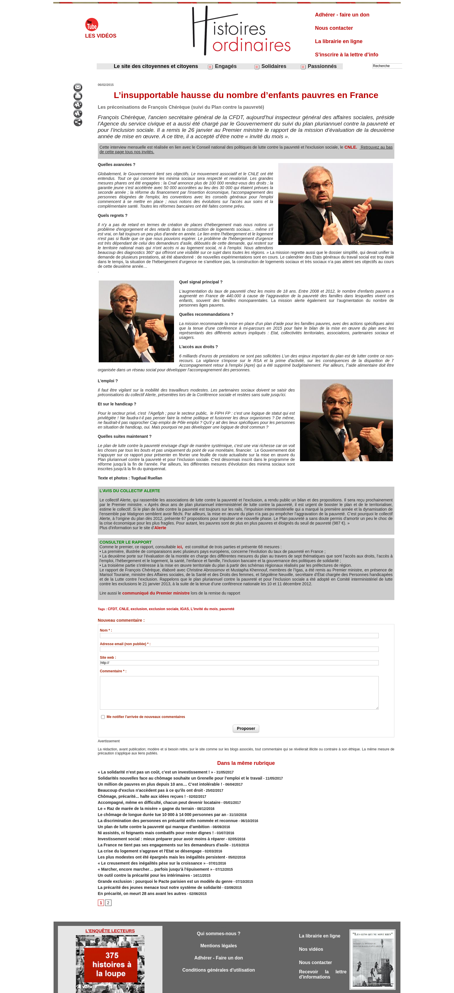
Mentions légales (219, 928)
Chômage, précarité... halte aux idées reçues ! (135, 792)
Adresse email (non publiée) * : (125, 643)
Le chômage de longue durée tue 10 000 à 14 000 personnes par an (153, 807)
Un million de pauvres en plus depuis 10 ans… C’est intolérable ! (151, 781)
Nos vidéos (312, 931)
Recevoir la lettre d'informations (323, 958)
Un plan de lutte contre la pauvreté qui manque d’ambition (146, 818)
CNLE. (351, 147)
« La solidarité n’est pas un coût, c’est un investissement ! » (147, 771)
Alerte (160, 527)
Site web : (108, 657)
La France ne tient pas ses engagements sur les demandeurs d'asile (154, 833)
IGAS (177, 608)
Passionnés (318, 66)
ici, (179, 547)
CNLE (122, 608)
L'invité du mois (194, 608)
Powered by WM (256, 987)
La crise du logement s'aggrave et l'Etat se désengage (142, 839)
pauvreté (214, 608)
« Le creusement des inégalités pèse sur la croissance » (144, 849)
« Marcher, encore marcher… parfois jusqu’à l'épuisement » (147, 854)
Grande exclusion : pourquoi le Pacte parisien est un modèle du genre (155, 865)
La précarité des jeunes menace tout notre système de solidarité (151, 870)
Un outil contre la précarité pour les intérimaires (137, 859)
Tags (237, 987)
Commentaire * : (113, 671)
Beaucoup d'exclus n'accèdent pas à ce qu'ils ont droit (143, 787)
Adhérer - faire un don (342, 15)
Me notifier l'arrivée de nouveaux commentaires (146, 716)
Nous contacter (334, 28)
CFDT (112, 608)
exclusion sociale (157, 608)
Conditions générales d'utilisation (218, 953)
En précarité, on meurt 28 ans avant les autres (136, 875)
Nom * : (106, 630)
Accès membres (197, 987)
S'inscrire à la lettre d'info (346, 55)
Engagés (222, 66)
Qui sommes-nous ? (218, 915)
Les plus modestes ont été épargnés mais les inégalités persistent (152, 844)
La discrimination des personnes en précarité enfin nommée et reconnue (158, 813)
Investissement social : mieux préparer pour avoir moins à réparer (152, 828)
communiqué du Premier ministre (154, 593)
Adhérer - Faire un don (218, 940)
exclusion (135, 608)
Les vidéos (100, 36)
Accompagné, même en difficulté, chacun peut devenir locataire (150, 797)
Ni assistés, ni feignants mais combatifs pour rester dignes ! (147, 823)
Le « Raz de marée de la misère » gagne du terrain (139, 802)
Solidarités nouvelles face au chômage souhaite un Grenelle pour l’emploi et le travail (169, 776)
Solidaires (270, 66)
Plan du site (222, 987)
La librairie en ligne (339, 41)
